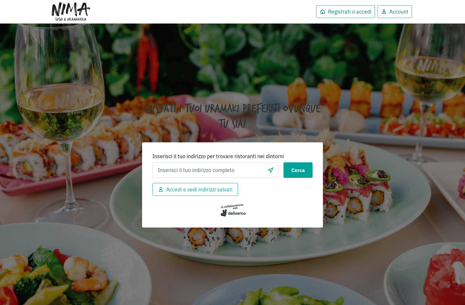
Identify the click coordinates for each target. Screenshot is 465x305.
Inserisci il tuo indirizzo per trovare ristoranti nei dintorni (218, 156)
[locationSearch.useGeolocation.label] (270, 170)
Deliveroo (71, 11)
